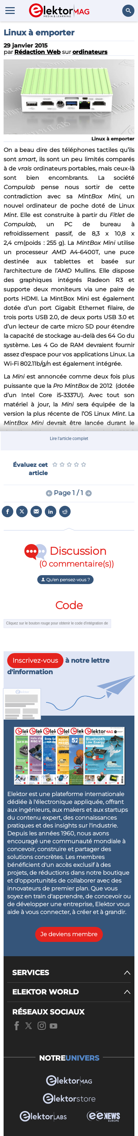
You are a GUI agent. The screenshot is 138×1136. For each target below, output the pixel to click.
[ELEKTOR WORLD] (71, 992)
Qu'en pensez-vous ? (65, 579)
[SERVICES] (71, 973)
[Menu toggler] (10, 10)
